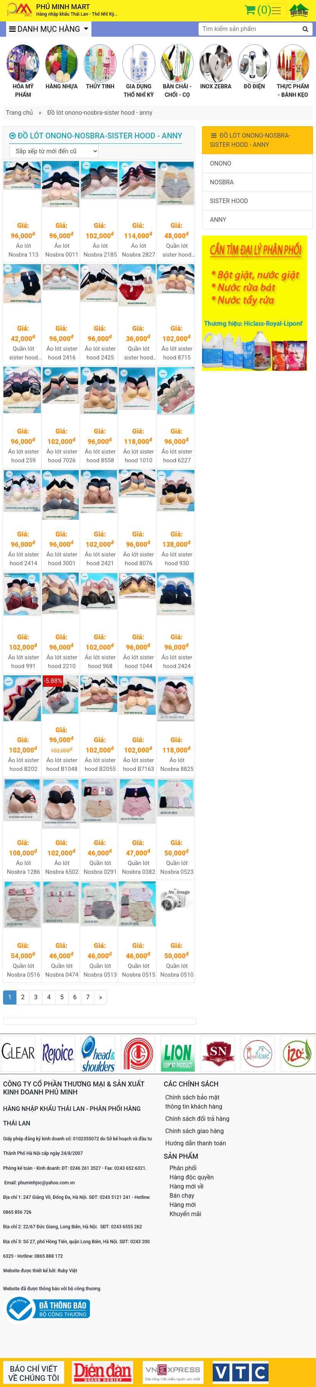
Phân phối (183, 1168)
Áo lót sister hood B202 (23, 764)
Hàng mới (182, 1204)
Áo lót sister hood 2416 (61, 353)
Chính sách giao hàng (194, 1131)
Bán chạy (181, 1195)
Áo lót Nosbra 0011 (61, 250)
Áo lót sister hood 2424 (176, 662)
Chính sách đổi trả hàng (197, 1118)
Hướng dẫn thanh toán (195, 1143)
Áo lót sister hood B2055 (100, 764)
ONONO (220, 163)
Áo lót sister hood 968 (100, 662)
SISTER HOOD (229, 201)
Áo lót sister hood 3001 (61, 559)
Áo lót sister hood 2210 (61, 662)
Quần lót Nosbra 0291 (100, 867)
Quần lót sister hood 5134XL (177, 250)
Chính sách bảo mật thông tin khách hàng (193, 1102)
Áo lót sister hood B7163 (138, 764)
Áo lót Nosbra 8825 (177, 764)
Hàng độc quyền (191, 1177)
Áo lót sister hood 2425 (100, 353)
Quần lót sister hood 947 (138, 353)
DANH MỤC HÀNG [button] (45, 29)
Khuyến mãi (185, 1214)
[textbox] (255, 29)
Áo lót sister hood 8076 (138, 559)
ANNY (218, 219)
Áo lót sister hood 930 (176, 559)
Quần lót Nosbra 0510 (177, 970)
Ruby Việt (67, 1270)
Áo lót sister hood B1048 (62, 764)
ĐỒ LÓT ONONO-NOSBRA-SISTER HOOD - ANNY (250, 140)
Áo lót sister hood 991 (23, 662)
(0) (264, 9)
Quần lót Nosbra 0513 (100, 970)
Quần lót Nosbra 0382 (138, 867)
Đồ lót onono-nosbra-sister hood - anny (99, 112)
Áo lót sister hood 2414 (23, 559)
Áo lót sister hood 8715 (176, 353)
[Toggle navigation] (276, 10)
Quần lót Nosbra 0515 (138, 970)
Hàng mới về (186, 1186)
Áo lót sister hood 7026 (61, 456)
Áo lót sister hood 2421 (100, 559)
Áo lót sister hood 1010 (138, 456)
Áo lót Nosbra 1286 (23, 867)
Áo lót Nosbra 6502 (61, 867)
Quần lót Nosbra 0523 (177, 867)
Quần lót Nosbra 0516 (23, 970)
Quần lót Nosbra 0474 (61, 970)
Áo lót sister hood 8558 (100, 456)
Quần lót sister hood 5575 (23, 353)
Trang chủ (19, 112)
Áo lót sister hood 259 (23, 456)
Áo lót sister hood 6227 (176, 456)
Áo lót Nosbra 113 (23, 250)
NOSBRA (222, 182)
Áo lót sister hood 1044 (138, 662)
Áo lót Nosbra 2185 (100, 250)
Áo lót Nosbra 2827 (138, 250)
